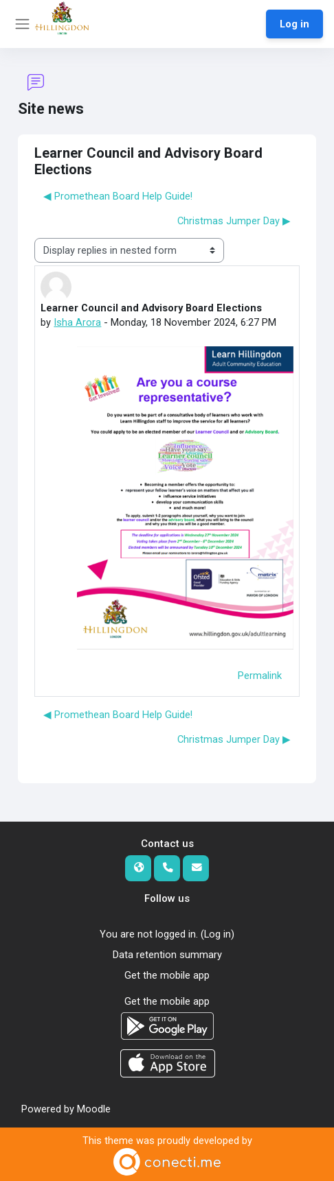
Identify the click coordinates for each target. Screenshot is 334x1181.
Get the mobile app (167, 975)
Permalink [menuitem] (260, 675)
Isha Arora (77, 322)
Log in (294, 24)
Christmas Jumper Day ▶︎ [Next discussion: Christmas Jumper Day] (234, 221)
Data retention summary (167, 955)
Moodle (94, 1109)
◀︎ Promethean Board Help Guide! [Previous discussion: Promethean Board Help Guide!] (117, 196)
